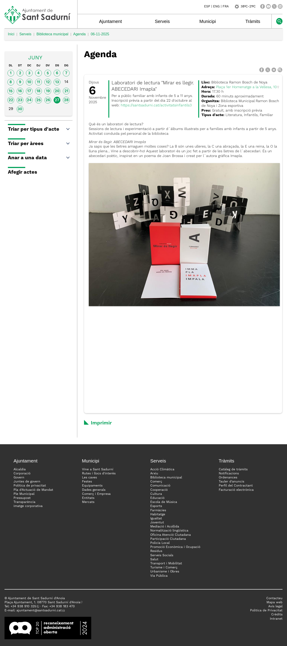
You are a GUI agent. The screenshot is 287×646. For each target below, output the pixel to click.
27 (57, 100)
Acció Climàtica (162, 469)
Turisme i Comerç (164, 567)
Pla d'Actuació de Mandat (33, 489)
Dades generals (93, 489)
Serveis (162, 21)
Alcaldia (20, 469)
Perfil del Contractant (236, 485)
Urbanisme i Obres (164, 571)
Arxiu (154, 473)
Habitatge (157, 514)
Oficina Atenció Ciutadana (170, 534)
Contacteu (274, 598)
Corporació (22, 473)
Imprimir (101, 423)
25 (38, 100)
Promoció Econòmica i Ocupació (175, 547)
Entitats (88, 498)
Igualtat (156, 518)
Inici (11, 34)
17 (29, 91)
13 (57, 82)
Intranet (276, 618)
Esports (156, 506)
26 (48, 100)
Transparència (24, 502)
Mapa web (274, 602)
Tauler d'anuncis (231, 481)
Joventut (157, 522)
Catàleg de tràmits (233, 469)
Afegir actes (22, 172)
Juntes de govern (27, 481)
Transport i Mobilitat (166, 563)
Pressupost (22, 498)
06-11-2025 (100, 34)
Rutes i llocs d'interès (99, 473)
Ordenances (228, 477)
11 (38, 82)
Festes (87, 481)
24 (29, 100)
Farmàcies (158, 510)
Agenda (79, 34)
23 (20, 100)
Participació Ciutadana (168, 539)
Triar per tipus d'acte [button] (39, 129)
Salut (154, 559)
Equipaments (92, 485)
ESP (207, 6)
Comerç (156, 481)
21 (66, 91)
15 (11, 91)
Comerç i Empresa (96, 494)
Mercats (88, 502)
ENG (216, 6)
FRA (226, 6)
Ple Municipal (24, 494)
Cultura (156, 494)
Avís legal (275, 606)
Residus (156, 551)
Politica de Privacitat (266, 610)
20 (57, 91)
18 (38, 91)
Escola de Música (163, 502)
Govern (19, 477)
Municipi (207, 21)
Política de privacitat (30, 485)
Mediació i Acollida (164, 526)
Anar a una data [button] (39, 157)
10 (29, 82)
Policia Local (160, 543)
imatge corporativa (28, 506)
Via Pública (159, 575)
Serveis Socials (161, 555)
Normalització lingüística (169, 530)
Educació (157, 498)
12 (48, 82)
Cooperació (159, 489)
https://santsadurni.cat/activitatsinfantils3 (156, 105)
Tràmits (252, 21)
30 (20, 109)
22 (11, 100)
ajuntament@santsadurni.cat (39, 610)
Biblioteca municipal (52, 34)
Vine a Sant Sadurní (97, 469)
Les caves (89, 477)
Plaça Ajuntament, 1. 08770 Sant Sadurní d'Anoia (42, 602)
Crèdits (276, 614)
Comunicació (160, 485)
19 (48, 91)
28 (66, 100)
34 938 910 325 (24, 606)
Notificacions (229, 473)
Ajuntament (110, 21)
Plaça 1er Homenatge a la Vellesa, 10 (246, 87)
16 (20, 91)
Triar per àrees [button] (39, 143)
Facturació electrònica (236, 489)
